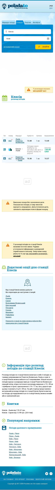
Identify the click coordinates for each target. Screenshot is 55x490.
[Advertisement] (28, 70)
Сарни (8, 301)
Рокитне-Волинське (20, 142)
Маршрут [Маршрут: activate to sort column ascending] (19, 136)
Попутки (28, 22)
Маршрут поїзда (8, 22)
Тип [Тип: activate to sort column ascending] (4, 136)
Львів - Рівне (14, 433)
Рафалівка (10, 315)
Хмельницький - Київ (17, 455)
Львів (18, 139)
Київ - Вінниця (14, 457)
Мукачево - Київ (15, 452)
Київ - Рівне (13, 439)
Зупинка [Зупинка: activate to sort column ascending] (39, 136)
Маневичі (9, 312)
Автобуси (36, 22)
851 (10, 159)
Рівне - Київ (13, 441)
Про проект (20, 479)
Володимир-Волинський (15, 303)
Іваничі (8, 317)
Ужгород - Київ (15, 447)
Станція (20, 22)
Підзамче (9, 308)
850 (10, 141)
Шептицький (11, 305)
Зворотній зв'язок (43, 479)
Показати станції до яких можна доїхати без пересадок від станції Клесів (23, 322)
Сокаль (8, 310)
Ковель (8, 298)
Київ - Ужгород (15, 444)
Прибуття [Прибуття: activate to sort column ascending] (30, 136)
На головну (9, 479)
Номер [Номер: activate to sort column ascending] (11, 136)
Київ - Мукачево (15, 449)
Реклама (30, 479)
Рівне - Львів (14, 436)
